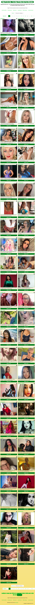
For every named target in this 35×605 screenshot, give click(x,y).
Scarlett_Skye (2, 292)
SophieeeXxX (2, 36)
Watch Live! (9, 34)
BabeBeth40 (2, 182)
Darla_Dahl (2, 146)
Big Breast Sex (10, 10)
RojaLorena (20, 273)
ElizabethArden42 (3, 365)
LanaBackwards (21, 91)
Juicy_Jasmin (20, 456)
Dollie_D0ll (2, 128)
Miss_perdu (2, 347)
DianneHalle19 (20, 164)
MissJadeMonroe (21, 328)
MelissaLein (20, 529)
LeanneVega (2, 511)
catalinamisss (20, 292)
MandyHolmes (20, 438)
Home (13, 13)
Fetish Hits (16, 602)
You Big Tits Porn (30, 10)
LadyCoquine (2, 164)
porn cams (19, 595)
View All (4, 588)
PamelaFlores (2, 91)
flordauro (2, 109)
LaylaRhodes (2, 273)
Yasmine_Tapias (3, 547)
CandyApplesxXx (21, 18)
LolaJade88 (20, 109)
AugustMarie (20, 237)
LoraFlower (2, 237)
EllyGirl (1, 529)
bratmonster (2, 73)
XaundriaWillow (21, 146)
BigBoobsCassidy (3, 566)
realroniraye (20, 54)
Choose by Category (19, 13)
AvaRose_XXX (20, 547)
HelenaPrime (20, 420)
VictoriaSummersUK (21, 73)
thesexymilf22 (20, 347)
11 (27, 588)
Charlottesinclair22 (21, 474)
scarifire (1, 438)
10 (25, 588)
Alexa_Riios (2, 474)
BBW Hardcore (25, 10)
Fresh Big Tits (20, 10)
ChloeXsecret (20, 128)
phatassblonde (20, 511)
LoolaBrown (20, 255)
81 (32, 588)
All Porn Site (15, 10)
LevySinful (2, 54)
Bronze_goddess (3, 420)
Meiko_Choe (2, 310)
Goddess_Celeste (21, 383)
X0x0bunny (2, 18)
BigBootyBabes (21, 36)
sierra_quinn (20, 365)
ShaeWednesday (21, 310)
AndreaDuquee (20, 182)
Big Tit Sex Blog (4, 10)
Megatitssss (2, 255)
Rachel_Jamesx (3, 383)
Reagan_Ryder (3, 328)
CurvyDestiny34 (3, 456)
